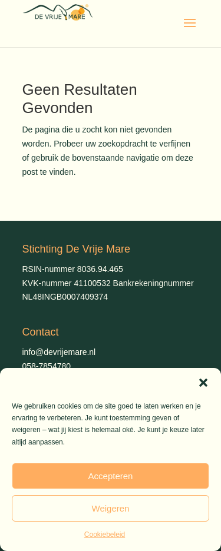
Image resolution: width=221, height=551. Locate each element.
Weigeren (111, 508)
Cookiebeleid (104, 534)
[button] (203, 383)
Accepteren (110, 476)
